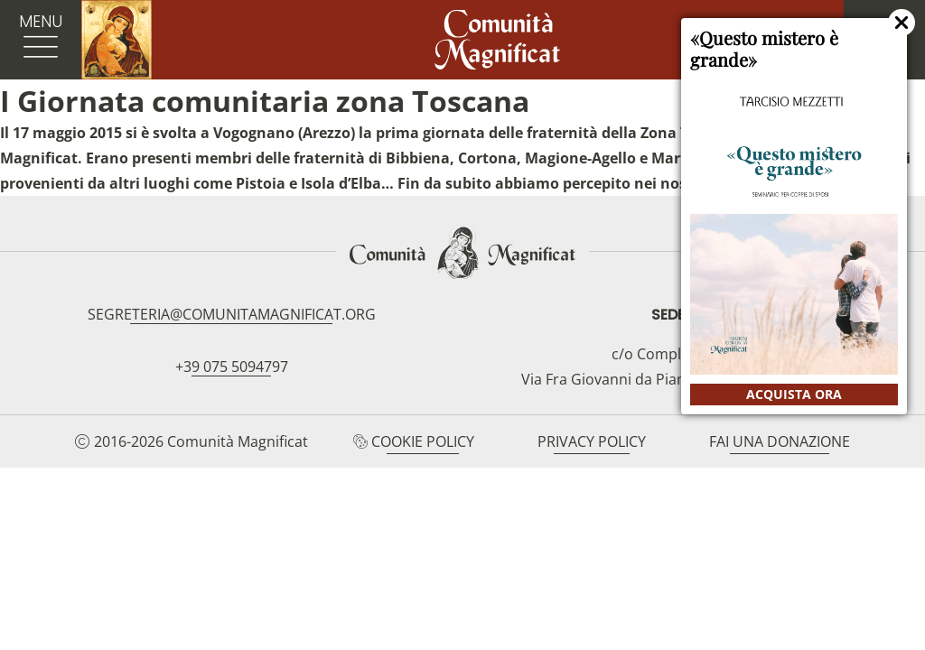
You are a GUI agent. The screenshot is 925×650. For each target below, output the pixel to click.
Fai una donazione (779, 441)
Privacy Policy (591, 441)
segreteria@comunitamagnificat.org (232, 314)
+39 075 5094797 (231, 366)
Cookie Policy (422, 441)
